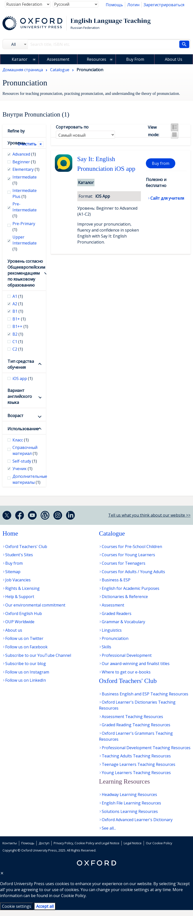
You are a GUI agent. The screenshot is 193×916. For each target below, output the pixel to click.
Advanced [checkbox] (24, 154)
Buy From (135, 59)
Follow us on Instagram (27, 672)
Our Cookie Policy (159, 843)
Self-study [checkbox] (24, 461)
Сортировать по (72, 127)
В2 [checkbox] (17, 334)
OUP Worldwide (19, 621)
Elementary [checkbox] (25, 169)
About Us (173, 59)
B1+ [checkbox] (19, 319)
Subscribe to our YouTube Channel (38, 655)
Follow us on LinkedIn (25, 680)
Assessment (58, 59)
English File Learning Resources (131, 803)
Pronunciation (115, 638)
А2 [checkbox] (17, 303)
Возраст (15, 415)
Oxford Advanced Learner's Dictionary (137, 819)
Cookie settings (16, 906)
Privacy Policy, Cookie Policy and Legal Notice (86, 843)
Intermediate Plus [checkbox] (24, 193)
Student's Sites (19, 554)
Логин (133, 4)
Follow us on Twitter (24, 638)
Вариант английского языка (19, 396)
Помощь (114, 4)
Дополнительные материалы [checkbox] (26, 479)
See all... (109, 828)
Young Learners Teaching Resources (136, 772)
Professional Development (127, 655)
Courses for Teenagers (123, 563)
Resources (96, 59)
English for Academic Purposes (130, 588)
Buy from (160, 163)
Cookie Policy (73, 895)
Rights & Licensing (22, 588)
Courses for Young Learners (128, 554)
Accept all (45, 906)
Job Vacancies (18, 580)
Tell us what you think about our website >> (149, 515)
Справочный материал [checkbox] (24, 450)
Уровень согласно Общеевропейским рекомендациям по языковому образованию (24, 273)
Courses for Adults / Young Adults (133, 571)
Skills (106, 647)
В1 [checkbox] (17, 311)
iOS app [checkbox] (22, 378)
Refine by (16, 131)
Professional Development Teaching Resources (146, 747)
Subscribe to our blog (25, 663)
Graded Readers (116, 613)
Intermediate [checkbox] (24, 180)
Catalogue (112, 533)
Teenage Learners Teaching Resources (138, 764)
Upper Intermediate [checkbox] (24, 243)
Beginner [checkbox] (24, 162)
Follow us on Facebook (26, 647)
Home (10, 533)
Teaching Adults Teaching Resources (136, 756)
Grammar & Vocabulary (123, 621)
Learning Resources (124, 781)
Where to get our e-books (126, 672)
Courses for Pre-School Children (132, 546)
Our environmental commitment (35, 605)
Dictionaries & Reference (125, 596)
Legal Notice (133, 843)
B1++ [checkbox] (20, 326)
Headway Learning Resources (129, 794)
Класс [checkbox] (20, 440)
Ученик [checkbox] (22, 468)
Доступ (44, 843)
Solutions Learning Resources (130, 811)
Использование (23, 428)
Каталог (19, 59)
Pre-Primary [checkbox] (23, 226)
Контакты (9, 843)
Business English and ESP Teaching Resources (145, 694)
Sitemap (12, 571)
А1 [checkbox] (17, 296)
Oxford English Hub (23, 613)
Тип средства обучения (20, 364)
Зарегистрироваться (164, 4)
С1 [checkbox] (17, 341)
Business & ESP (116, 580)
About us (13, 630)
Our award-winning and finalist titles (136, 663)
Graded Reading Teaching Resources (136, 725)
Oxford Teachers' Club (26, 546)
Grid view (174, 134)
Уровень (12, 143)
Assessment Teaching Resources (132, 716)
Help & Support (19, 596)
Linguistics (112, 630)
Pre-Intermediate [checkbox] (24, 210)
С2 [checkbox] (17, 349)
